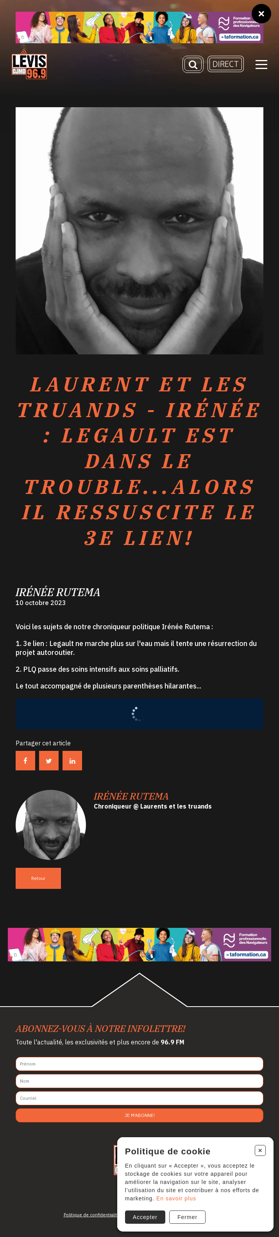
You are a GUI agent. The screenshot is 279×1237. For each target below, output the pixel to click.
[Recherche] (193, 64)
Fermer (187, 1217)
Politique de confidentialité (92, 1215)
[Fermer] (261, 13)
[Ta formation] (139, 27)
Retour (38, 878)
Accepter (145, 1217)
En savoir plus (176, 1198)
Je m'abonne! (140, 1115)
